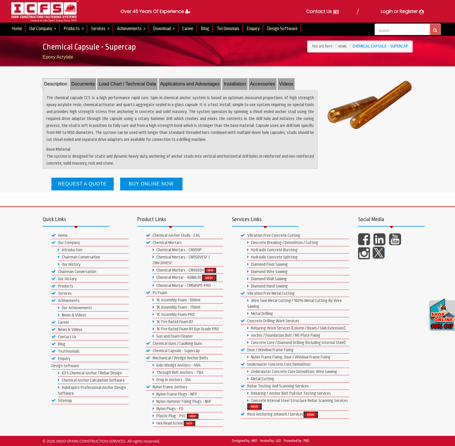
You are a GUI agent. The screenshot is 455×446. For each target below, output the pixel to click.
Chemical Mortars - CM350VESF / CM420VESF (181, 260)
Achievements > (131, 28)
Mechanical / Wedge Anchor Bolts (177, 358)
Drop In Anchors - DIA (172, 379)
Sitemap (61, 400)
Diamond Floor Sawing (267, 264)
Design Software (282, 28)
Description (55, 83)
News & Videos (72, 315)
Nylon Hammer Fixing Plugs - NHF (182, 401)
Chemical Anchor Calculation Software (91, 380)
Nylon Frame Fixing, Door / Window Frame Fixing (289, 357)
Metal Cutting (260, 378)
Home (17, 28)
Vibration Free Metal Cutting (268, 293)
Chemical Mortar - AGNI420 (184, 278)
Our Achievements (75, 307)
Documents (83, 83)
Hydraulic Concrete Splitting (272, 257)
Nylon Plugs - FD (168, 408)
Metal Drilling (260, 313)
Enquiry (253, 28)
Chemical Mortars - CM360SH (184, 270)
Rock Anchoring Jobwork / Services (279, 415)
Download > (164, 28)
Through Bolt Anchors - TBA (178, 372)
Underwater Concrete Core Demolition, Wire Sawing (292, 371)
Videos (286, 83)
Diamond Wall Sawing (267, 278)
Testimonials (227, 28)
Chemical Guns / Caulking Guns (174, 343)
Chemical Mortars (164, 242)
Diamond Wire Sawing (267, 271)
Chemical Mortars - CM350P (177, 249)
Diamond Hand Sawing (267, 286)
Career (188, 28)
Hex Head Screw (174, 423)
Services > (100, 28)
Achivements (65, 300)
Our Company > (42, 28)
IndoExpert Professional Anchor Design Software (92, 390)
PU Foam (156, 292)
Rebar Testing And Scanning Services (275, 386)
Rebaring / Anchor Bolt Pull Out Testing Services (289, 393)
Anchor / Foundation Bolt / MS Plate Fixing (283, 335)
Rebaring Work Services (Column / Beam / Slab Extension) (296, 328)
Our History (69, 264)
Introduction (70, 249)
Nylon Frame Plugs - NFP (175, 394)
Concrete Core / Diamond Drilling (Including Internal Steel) (296, 342)
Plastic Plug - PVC (175, 416)
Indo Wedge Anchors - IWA (177, 365)
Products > (74, 28)
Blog (205, 28)
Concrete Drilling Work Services (270, 320)
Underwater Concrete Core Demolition (275, 364)
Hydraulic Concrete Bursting (272, 249)
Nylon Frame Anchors (166, 387)
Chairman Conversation (79, 257)
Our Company (65, 242)
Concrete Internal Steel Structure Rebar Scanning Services (297, 404)
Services (61, 293)
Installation (235, 83)
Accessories (262, 83)
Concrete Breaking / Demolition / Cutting (282, 242)
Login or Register (403, 11)
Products (62, 286)
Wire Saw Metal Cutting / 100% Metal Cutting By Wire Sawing (294, 303)
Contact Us (322, 11)
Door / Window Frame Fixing (267, 349)
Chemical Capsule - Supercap (173, 350)
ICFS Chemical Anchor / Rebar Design (90, 373)
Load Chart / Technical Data (127, 83)
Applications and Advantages (190, 83)
